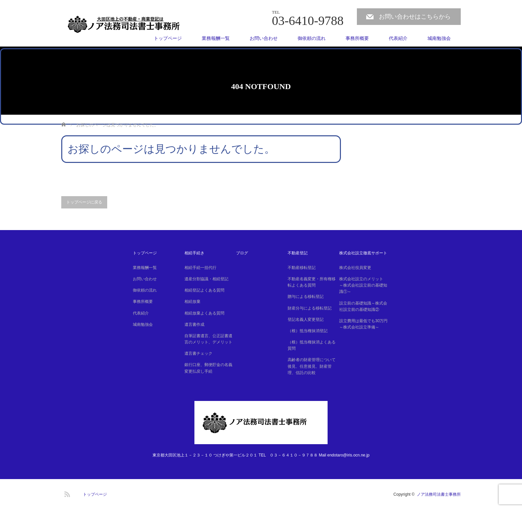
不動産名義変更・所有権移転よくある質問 (312, 282)
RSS (66, 493)
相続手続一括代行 (200, 267)
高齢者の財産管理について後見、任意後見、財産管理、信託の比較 (312, 366)
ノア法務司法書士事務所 (439, 494)
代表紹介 (398, 38)
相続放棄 (192, 301)
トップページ (168, 38)
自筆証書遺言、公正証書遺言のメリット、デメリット (208, 338)
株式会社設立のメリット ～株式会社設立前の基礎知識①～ (363, 285)
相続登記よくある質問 (204, 290)
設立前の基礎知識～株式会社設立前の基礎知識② (363, 306)
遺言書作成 (194, 324)
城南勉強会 (439, 38)
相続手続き (194, 253)
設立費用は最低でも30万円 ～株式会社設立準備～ (364, 323)
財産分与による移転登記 (310, 308)
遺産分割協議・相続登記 (206, 279)
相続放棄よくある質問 (204, 313)
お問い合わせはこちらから (415, 16)
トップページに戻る (84, 202)
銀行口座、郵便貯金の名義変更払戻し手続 (208, 367)
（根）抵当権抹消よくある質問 (312, 345)
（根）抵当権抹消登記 (308, 330)
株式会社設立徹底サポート (363, 253)
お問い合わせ (264, 38)
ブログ (242, 253)
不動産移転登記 (302, 267)
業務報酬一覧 (216, 38)
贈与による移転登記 (306, 296)
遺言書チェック (198, 353)
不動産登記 (298, 253)
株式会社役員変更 (355, 267)
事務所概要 (357, 38)
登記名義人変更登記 (306, 319)
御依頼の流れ (312, 38)
